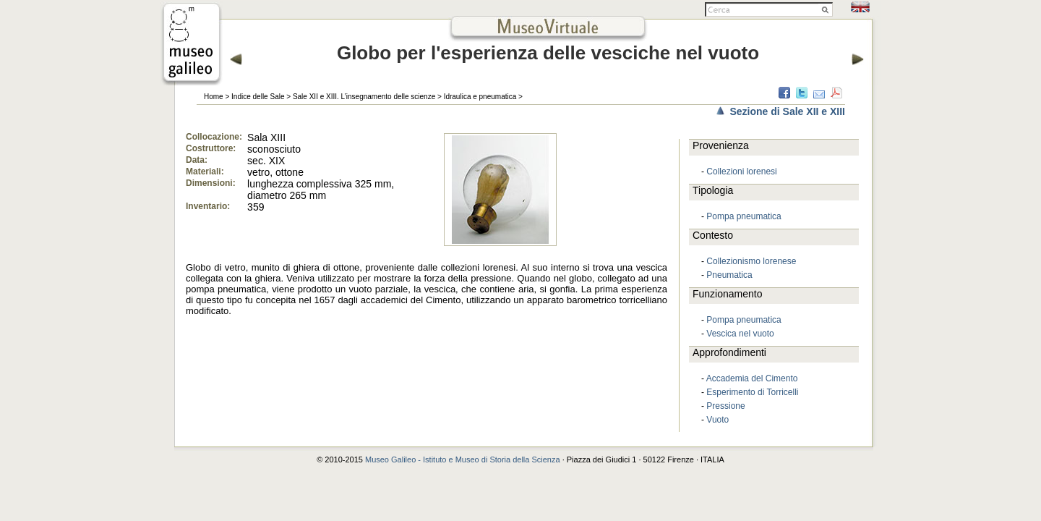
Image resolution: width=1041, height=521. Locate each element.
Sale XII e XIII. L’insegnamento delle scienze (364, 97)
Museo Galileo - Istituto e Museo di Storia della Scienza (462, 459)
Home (213, 97)
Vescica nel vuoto (740, 334)
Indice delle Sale (257, 97)
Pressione (725, 406)
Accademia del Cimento (752, 378)
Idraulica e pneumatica (480, 97)
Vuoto (717, 420)
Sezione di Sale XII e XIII (787, 111)
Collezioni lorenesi (741, 171)
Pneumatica (729, 275)
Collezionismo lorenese (751, 261)
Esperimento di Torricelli (752, 392)
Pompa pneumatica (743, 216)
